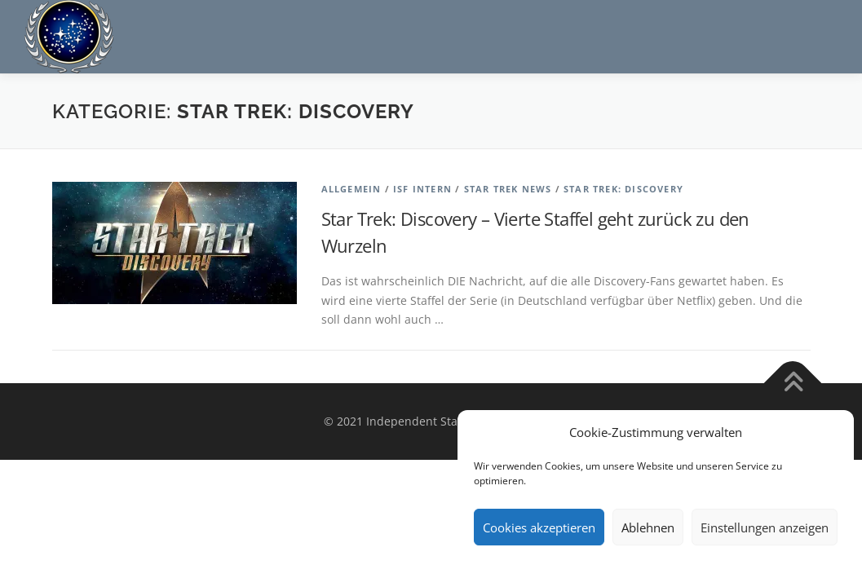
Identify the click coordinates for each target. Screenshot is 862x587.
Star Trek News (508, 189)
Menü (823, 30)
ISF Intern (422, 189)
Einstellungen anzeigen (765, 527)
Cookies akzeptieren (539, 527)
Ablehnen (647, 527)
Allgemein (351, 189)
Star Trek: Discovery (623, 189)
